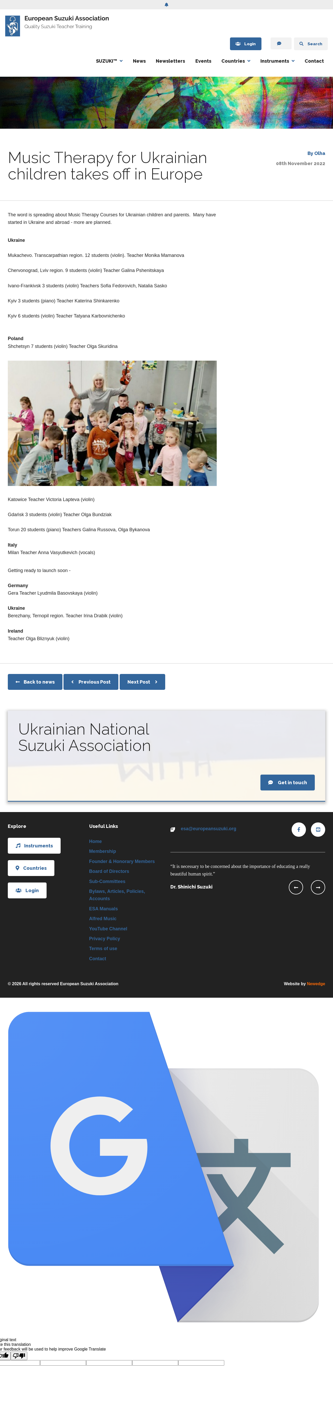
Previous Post (91, 682)
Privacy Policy (105, 940)
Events (203, 61)
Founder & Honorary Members (123, 861)
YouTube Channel (108, 930)
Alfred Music (103, 920)
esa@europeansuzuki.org (209, 828)
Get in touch (287, 782)
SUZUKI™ (106, 61)
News (139, 61)
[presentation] (296, 887)
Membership (103, 851)
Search (309, 43)
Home (95, 841)
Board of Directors (109, 871)
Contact (314, 61)
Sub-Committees (107, 882)
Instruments (274, 61)
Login (241, 43)
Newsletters (170, 61)
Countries (233, 61)
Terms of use (103, 950)
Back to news (35, 682)
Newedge (316, 986)
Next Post (142, 682)
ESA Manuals (104, 910)
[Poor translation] (19, 1358)
